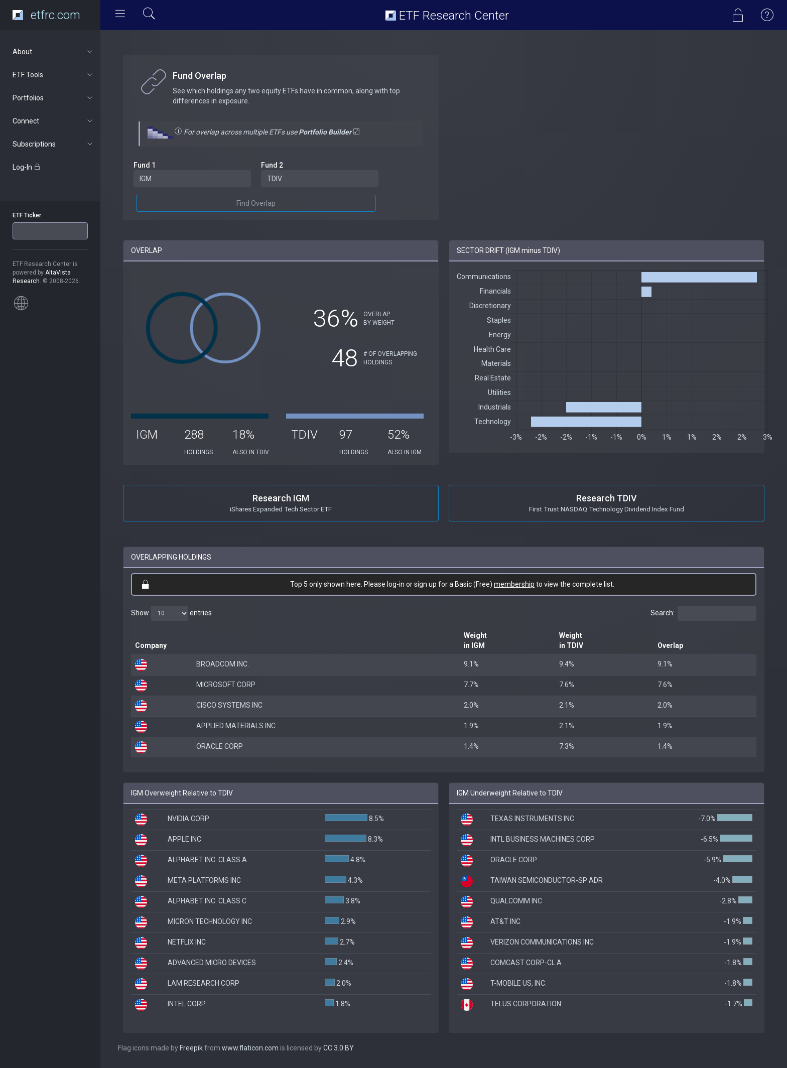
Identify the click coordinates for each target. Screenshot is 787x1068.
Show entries (171, 613)
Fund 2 (272, 165)
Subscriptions (53, 144)
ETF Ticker (27, 215)
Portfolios (53, 98)
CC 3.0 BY (338, 1048)
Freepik (191, 1048)
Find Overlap (256, 203)
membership (514, 584)
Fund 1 (145, 165)
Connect (53, 121)
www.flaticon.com (250, 1048)
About (53, 52)
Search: (703, 613)
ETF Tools (53, 75)
